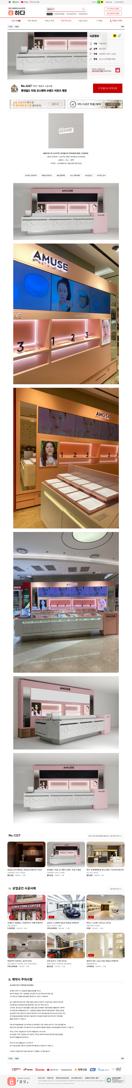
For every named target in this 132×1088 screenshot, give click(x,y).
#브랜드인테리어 (31, 175)
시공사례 (15, 21)
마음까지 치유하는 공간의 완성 (19, 961)
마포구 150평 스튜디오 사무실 (98, 923)
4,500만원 (90, 966)
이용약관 (50, 1078)
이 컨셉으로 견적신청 (107, 88)
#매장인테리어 (47, 175)
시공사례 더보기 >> (115, 889)
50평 (27, 966)
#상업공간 (88, 175)
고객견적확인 (119, 2)
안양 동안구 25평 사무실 (57, 961)
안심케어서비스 (77, 1078)
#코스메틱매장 (75, 175)
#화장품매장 (61, 175)
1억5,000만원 (12, 966)
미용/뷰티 (18, 875)
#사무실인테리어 (72, 14)
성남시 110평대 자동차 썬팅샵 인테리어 (63, 923)
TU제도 (99, 21)
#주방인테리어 (83, 14)
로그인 (94, 2)
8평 (63, 875)
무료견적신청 (66, 21)
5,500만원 (11, 928)
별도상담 (10, 875)
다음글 (17, 26)
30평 (104, 966)
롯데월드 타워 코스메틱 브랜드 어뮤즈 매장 (64, 870)
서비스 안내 (49, 21)
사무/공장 (95, 928)
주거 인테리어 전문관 (113, 9)
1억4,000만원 (52, 928)
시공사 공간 (82, 21)
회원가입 (109, 2)
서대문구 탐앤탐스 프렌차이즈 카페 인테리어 (25, 923)
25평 (63, 966)
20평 (25, 928)
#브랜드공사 (101, 175)
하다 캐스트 (32, 21)
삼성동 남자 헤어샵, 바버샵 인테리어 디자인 (24, 870)
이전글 (10, 26)
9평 (102, 875)
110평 (67, 928)
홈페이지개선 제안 (92, 1078)
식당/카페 (19, 928)
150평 (101, 928)
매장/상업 (61, 928)
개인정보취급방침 (62, 1078)
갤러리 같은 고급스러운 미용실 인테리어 (102, 961)
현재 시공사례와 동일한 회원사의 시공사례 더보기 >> (105, 836)
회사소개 (41, 1078)
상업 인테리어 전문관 (113, 13)
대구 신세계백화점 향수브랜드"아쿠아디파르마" (105, 870)
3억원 (88, 928)
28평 (23, 875)
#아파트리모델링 (59, 14)
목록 (122, 26)
